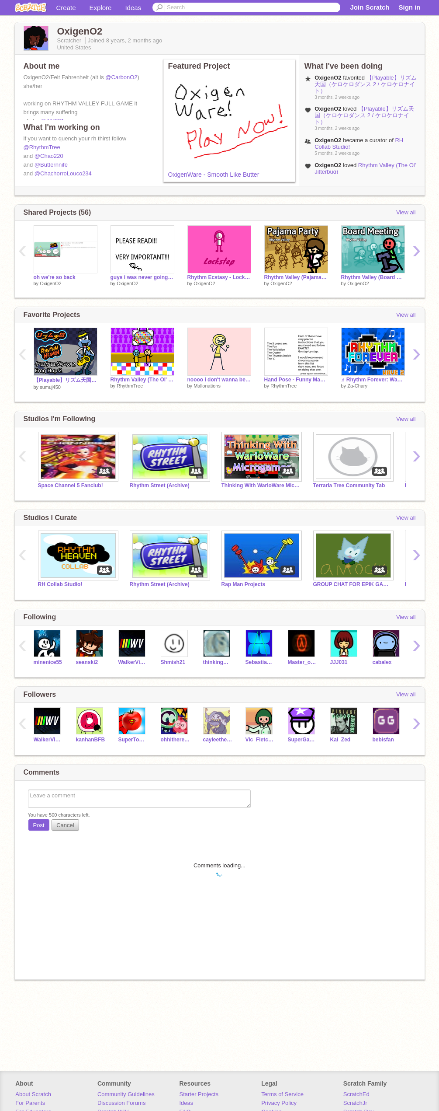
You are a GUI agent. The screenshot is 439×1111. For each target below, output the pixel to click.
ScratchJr (355, 1103)
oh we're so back (55, 277)
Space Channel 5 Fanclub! (70, 485)
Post (39, 825)
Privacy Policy (279, 1103)
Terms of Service (282, 1094)
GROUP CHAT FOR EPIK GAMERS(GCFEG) (352, 584)
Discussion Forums (121, 1103)
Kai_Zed (340, 740)
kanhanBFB (90, 740)
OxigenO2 (51, 283)
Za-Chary (357, 385)
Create (66, 7)
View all (406, 212)
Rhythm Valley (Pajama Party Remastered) (296, 277)
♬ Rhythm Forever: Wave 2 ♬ (373, 380)
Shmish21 (173, 662)
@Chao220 (49, 156)
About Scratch (33, 1094)
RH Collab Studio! (60, 584)
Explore (101, 7)
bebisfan (383, 740)
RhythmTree (130, 385)
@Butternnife (51, 164)
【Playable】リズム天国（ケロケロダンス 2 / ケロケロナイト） (365, 84)
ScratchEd (356, 1094)
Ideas (133, 7)
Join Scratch (369, 7)
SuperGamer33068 (302, 740)
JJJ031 (339, 662)
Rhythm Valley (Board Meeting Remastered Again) (373, 277)
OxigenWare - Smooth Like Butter (213, 174)
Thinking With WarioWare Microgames (260, 485)
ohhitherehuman (175, 740)
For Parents (30, 1103)
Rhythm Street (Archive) (160, 485)
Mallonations (207, 385)
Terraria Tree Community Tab (349, 485)
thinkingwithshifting (217, 662)
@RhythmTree (42, 147)
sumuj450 (50, 387)
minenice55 (48, 662)
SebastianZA (260, 662)
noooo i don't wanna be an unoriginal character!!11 (219, 380)
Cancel (65, 825)
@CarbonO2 (121, 77)
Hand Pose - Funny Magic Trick (296, 380)
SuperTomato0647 (133, 740)
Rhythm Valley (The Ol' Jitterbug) (142, 380)
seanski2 (87, 662)
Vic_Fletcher (260, 740)
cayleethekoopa (217, 740)
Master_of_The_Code (302, 662)
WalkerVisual (133, 662)
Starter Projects (199, 1094)
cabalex (382, 662)
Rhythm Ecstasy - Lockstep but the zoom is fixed (219, 277)
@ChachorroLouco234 (63, 173)
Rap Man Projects (243, 584)
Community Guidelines (126, 1094)
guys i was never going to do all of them (142, 277)
